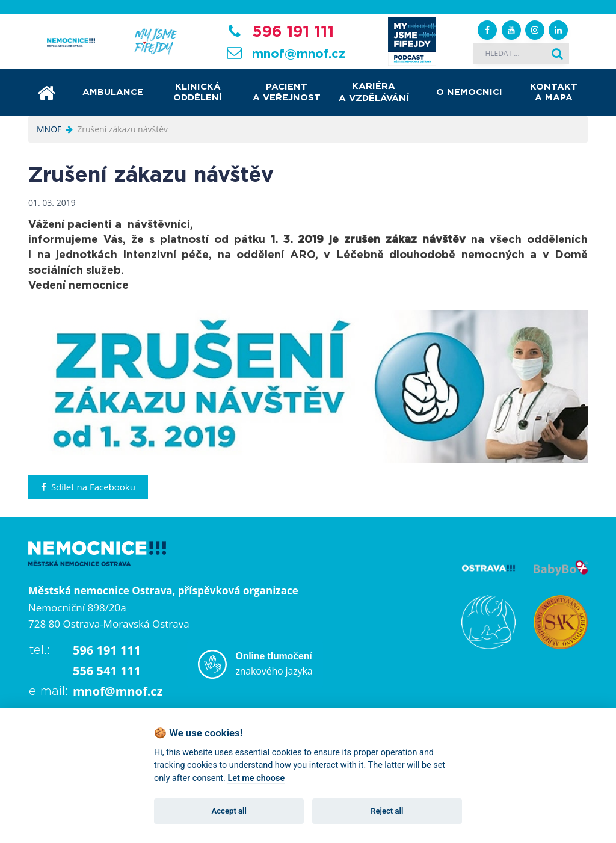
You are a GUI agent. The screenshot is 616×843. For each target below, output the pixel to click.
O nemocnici (469, 92)
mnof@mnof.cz (298, 54)
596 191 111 (293, 32)
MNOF (49, 129)
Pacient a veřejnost (287, 92)
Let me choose (256, 778)
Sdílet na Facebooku (88, 487)
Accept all (229, 810)
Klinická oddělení (197, 92)
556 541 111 (107, 670)
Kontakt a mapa (554, 92)
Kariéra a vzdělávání (374, 92)
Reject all (387, 810)
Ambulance (112, 92)
